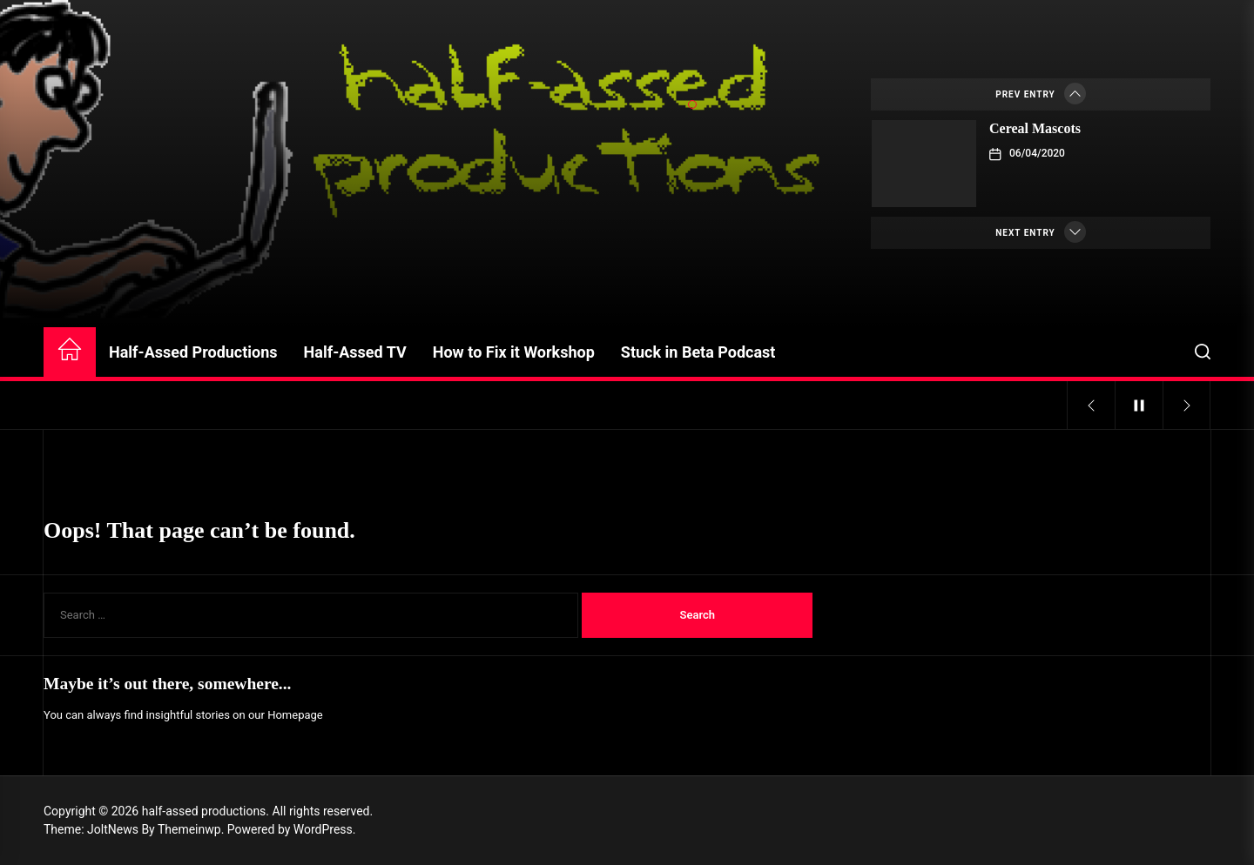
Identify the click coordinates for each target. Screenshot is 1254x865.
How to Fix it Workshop (514, 352)
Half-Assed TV (355, 352)
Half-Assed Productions (193, 352)
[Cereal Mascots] (924, 163)
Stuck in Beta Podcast (698, 352)
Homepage (295, 714)
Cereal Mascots (1035, 128)
